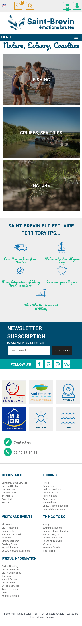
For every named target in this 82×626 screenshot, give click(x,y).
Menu (6, 37)
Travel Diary (21, 3)
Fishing (41, 80)
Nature (41, 185)
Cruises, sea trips (41, 133)
